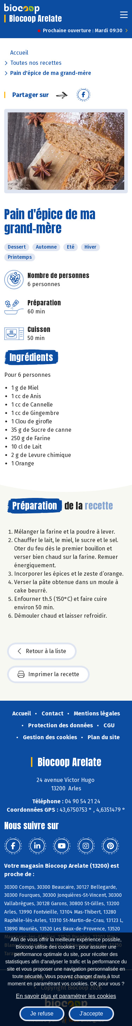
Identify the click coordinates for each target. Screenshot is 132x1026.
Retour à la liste (42, 651)
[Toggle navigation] (124, 17)
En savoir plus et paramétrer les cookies (66, 996)
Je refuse (42, 1014)
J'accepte (91, 1014)
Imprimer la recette (48, 674)
